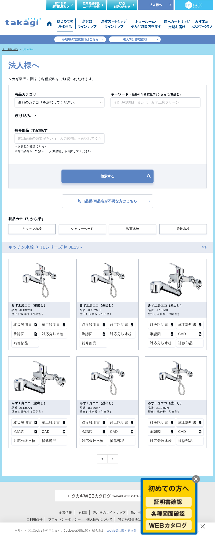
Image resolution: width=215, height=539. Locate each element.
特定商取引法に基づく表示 (137, 519)
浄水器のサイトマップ (109, 512)
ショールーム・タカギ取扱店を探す (146, 24)
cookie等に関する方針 (121, 530)
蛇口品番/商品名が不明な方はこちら (107, 201)
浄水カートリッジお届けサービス (176, 24)
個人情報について (99, 519)
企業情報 (65, 512)
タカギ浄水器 (10, 49)
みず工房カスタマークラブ (201, 24)
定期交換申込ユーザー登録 (91, 5)
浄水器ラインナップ (87, 24)
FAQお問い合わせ (122, 5)
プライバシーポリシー (64, 519)
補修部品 (32, 130)
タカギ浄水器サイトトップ (50, 24)
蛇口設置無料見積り (60, 5)
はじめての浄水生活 (65, 24)
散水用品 (137, 512)
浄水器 (82, 512)
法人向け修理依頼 (135, 39)
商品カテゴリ (25, 94)
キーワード (146, 94)
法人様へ (156, 5)
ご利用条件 (34, 519)
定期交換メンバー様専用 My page (194, 5)
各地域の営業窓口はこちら (80, 39)
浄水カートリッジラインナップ (114, 24)
